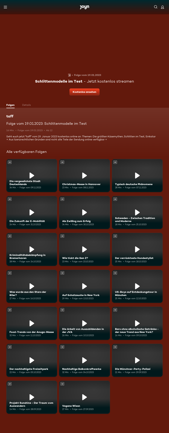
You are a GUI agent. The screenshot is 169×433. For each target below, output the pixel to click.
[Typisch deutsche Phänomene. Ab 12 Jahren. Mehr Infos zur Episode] (137, 175)
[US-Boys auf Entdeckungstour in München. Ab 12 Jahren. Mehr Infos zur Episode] (137, 286)
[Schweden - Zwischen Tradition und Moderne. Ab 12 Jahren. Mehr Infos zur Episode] (137, 212)
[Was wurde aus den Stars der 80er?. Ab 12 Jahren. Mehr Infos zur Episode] (31, 286)
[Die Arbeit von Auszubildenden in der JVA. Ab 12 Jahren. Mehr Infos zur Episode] (84, 323)
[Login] (162, 7)
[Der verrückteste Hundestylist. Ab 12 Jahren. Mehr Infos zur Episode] (137, 249)
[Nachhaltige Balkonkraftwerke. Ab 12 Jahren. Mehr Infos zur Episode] (84, 360)
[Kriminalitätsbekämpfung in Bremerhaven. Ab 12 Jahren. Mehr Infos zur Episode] (31, 249)
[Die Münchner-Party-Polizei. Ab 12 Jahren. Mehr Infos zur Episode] (137, 360)
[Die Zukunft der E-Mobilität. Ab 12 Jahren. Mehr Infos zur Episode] (31, 212)
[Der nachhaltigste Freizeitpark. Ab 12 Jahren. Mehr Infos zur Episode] (31, 360)
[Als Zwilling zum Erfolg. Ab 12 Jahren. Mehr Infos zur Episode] (84, 212)
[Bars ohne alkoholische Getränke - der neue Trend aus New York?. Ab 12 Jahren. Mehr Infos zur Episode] (137, 323)
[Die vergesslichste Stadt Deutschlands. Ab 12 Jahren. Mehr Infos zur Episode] (31, 175)
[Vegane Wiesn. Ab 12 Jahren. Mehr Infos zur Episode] (84, 397)
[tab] (11, 105)
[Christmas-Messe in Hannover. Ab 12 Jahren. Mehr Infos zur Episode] (84, 175)
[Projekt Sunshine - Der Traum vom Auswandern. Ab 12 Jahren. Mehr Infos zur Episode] (31, 397)
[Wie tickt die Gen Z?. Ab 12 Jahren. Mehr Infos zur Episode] (84, 249)
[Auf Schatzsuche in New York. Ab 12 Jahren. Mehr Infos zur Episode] (84, 286)
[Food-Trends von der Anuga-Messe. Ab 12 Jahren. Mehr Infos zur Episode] (31, 323)
